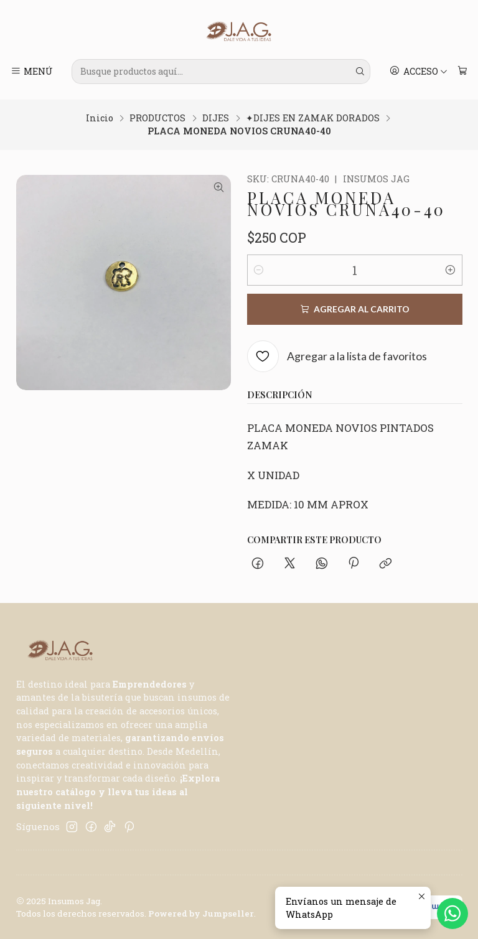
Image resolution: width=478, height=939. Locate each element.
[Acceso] (419, 71)
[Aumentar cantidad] (450, 270)
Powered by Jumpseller (201, 913)
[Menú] (32, 71)
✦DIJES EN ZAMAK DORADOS (313, 118)
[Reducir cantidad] (259, 270)
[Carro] (462, 71)
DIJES (215, 118)
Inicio (99, 118)
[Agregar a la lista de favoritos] (337, 356)
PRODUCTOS (157, 118)
